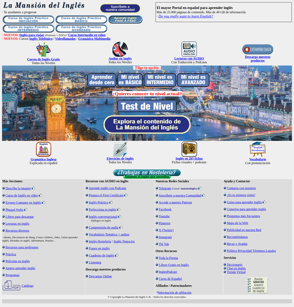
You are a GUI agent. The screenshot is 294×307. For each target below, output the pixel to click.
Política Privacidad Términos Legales (251, 250)
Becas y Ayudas (237, 244)
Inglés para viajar (31, 35)
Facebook (165, 209)
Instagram (165, 237)
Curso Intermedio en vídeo (87, 35)
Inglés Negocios (124, 241)
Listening (95, 262)
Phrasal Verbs (14, 209)
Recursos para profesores (22, 247)
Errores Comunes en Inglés (23, 202)
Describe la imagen (18, 188)
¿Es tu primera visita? (241, 195)
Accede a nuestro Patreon (175, 202)
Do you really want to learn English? (185, 16)
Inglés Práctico (98, 202)
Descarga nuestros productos (258, 58)
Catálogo (27, 285)
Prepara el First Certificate (106, 195)
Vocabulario (257, 159)
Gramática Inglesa (44, 159)
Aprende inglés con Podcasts (107, 188)
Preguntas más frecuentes (243, 216)
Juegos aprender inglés (20, 268)
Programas (12, 275)
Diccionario (234, 264)
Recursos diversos (17, 230)
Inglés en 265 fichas (189, 158)
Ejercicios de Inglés (120, 158)
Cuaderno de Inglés (101, 255)
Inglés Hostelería (100, 241)
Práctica (11, 254)
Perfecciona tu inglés (102, 209)
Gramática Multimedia (94, 38)
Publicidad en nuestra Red (244, 230)
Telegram (165, 188)
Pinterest (164, 223)
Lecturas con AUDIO (189, 58)
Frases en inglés (99, 248)
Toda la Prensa (168, 258)
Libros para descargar (20, 216)
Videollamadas (65, 38)
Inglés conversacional (103, 216)
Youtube (164, 216)
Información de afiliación (175, 292)
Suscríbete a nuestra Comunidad (180, 195)
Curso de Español (170, 278)
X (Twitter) (166, 230)
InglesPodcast (168, 272)
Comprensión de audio (103, 227)
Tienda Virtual (236, 272)
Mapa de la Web (237, 223)
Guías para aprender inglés (244, 202)
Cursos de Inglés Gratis (43, 59)
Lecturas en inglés (17, 223)
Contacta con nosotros (241, 188)
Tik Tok (164, 244)
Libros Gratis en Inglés (174, 265)
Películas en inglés (18, 261)
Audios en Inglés (120, 58)
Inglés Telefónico (40, 38)
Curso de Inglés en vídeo (22, 195)
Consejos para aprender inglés (246, 209)
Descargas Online (100, 276)
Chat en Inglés (236, 268)
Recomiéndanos (237, 237)
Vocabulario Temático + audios (109, 234)
